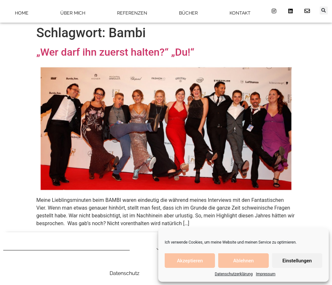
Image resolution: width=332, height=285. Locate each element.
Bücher (188, 13)
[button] (324, 10)
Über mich (72, 13)
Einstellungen (297, 261)
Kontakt (240, 13)
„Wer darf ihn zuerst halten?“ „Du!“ (115, 52)
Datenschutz (124, 273)
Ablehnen (243, 261)
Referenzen (132, 13)
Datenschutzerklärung (234, 274)
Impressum (265, 274)
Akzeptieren (190, 261)
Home (22, 13)
